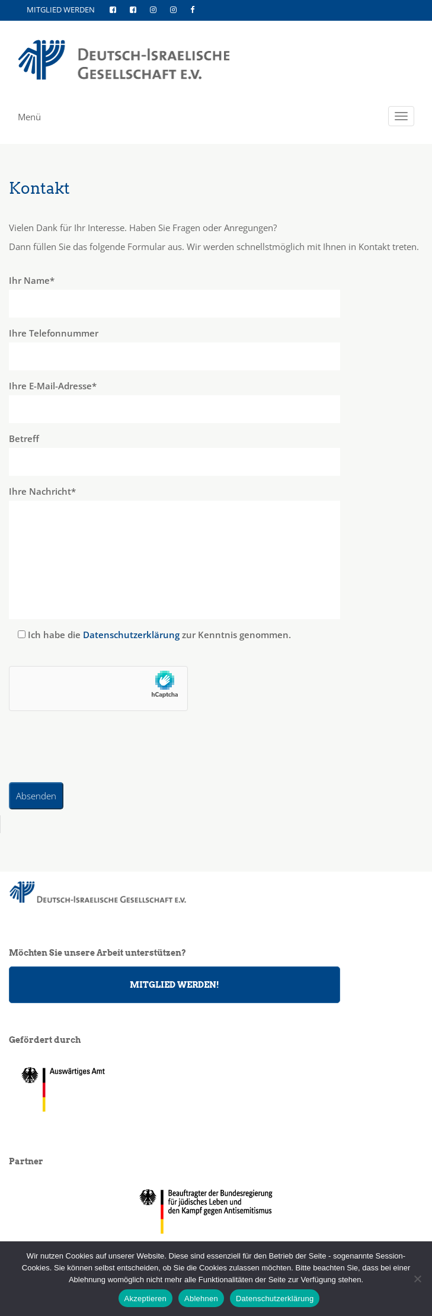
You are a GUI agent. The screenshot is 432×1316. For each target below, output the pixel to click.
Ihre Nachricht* (216, 552)
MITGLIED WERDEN (61, 9)
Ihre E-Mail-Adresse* (216, 401)
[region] (216, 1211)
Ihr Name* (216, 296)
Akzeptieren (145, 1298)
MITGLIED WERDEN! (174, 985)
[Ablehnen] (417, 1279)
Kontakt (39, 188)
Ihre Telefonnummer (216, 348)
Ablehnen (201, 1298)
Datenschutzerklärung (131, 635)
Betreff (216, 454)
